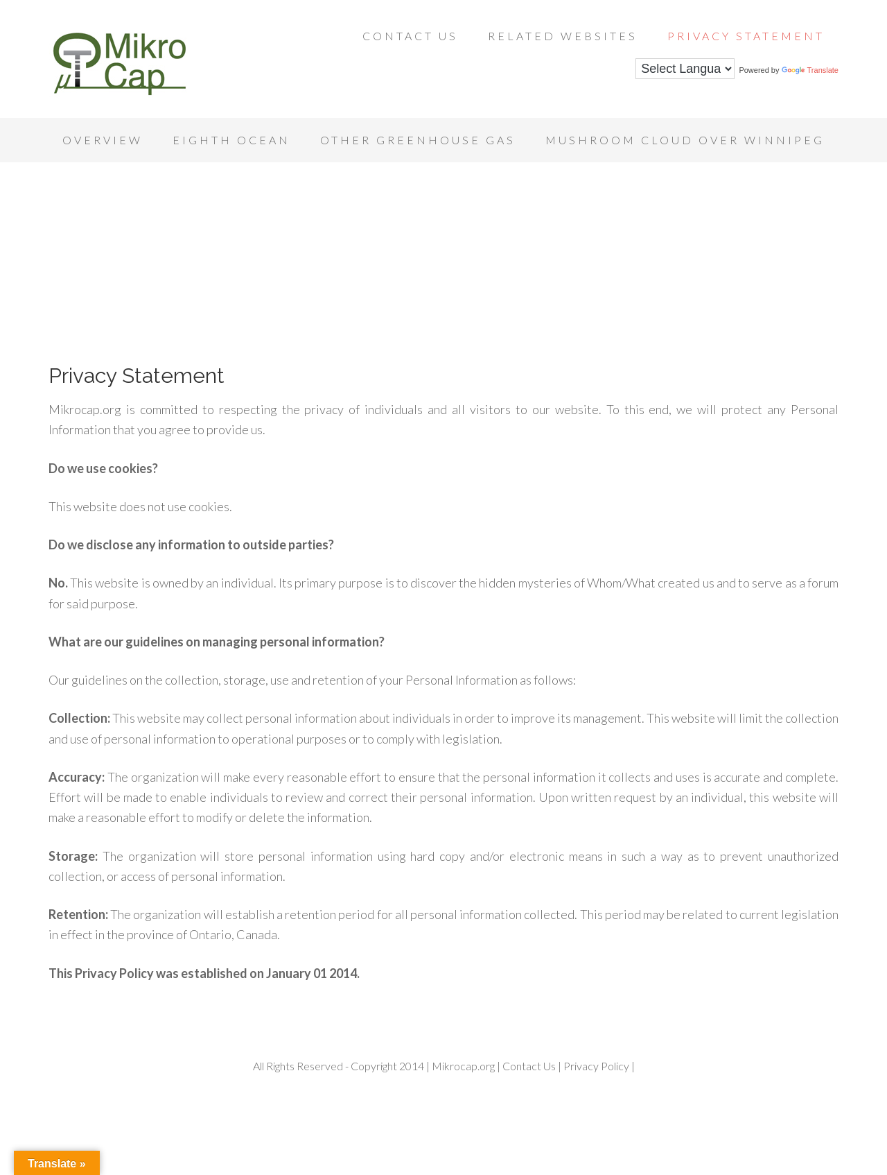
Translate (810, 70)
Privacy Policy (595, 1065)
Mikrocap (159, 62)
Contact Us (529, 1065)
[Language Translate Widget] (685, 68)
